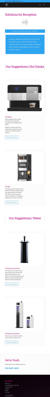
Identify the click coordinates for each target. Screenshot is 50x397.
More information (12, 137)
